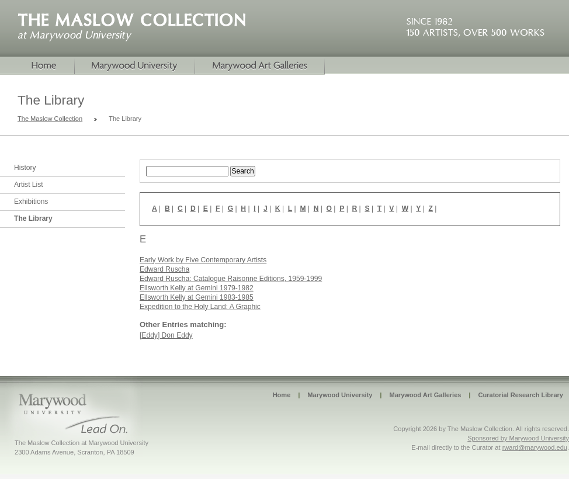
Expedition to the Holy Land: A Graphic (200, 307)
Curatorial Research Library (520, 394)
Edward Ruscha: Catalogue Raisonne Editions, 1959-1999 (231, 279)
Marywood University (135, 66)
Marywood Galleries (260, 66)
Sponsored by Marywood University (518, 438)
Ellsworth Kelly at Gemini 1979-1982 (197, 288)
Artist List (28, 185)
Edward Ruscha (164, 269)
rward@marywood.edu (534, 447)
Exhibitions (31, 201)
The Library (33, 218)
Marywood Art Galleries (425, 394)
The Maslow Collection (50, 118)
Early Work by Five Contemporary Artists (203, 260)
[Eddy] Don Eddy (166, 335)
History (25, 168)
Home (37, 66)
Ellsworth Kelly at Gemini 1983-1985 (197, 297)
